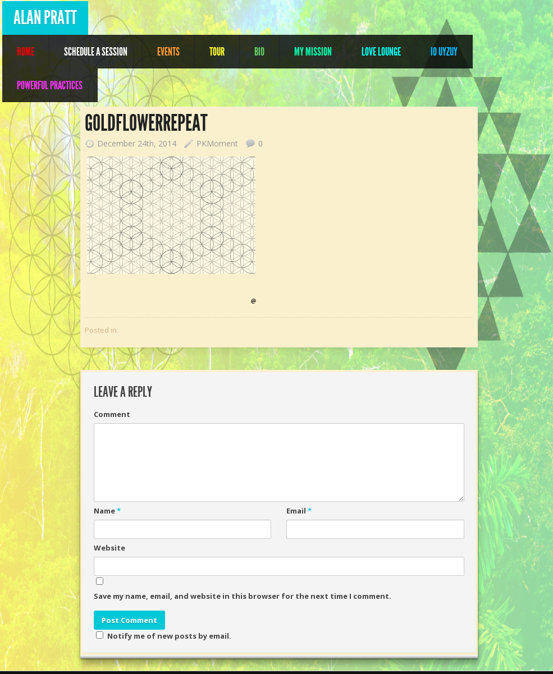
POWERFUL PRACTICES (50, 85)
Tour (217, 51)
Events (168, 51)
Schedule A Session (95, 51)
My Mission (313, 51)
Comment (112, 414)
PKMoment (217, 143)
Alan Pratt (45, 17)
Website (109, 548)
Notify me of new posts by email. (169, 636)
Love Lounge (381, 51)
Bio (259, 51)
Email (299, 511)
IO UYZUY (444, 51)
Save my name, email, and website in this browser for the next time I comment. (242, 596)
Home (25, 51)
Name (107, 511)
